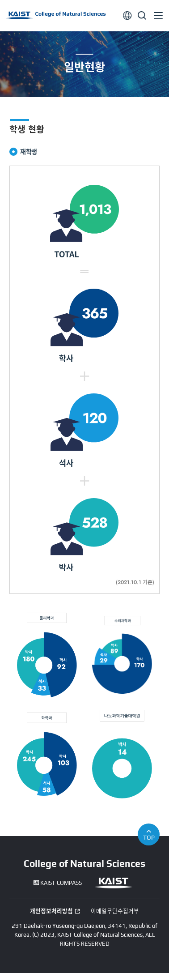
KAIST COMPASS (57, 883)
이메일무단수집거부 (115, 911)
